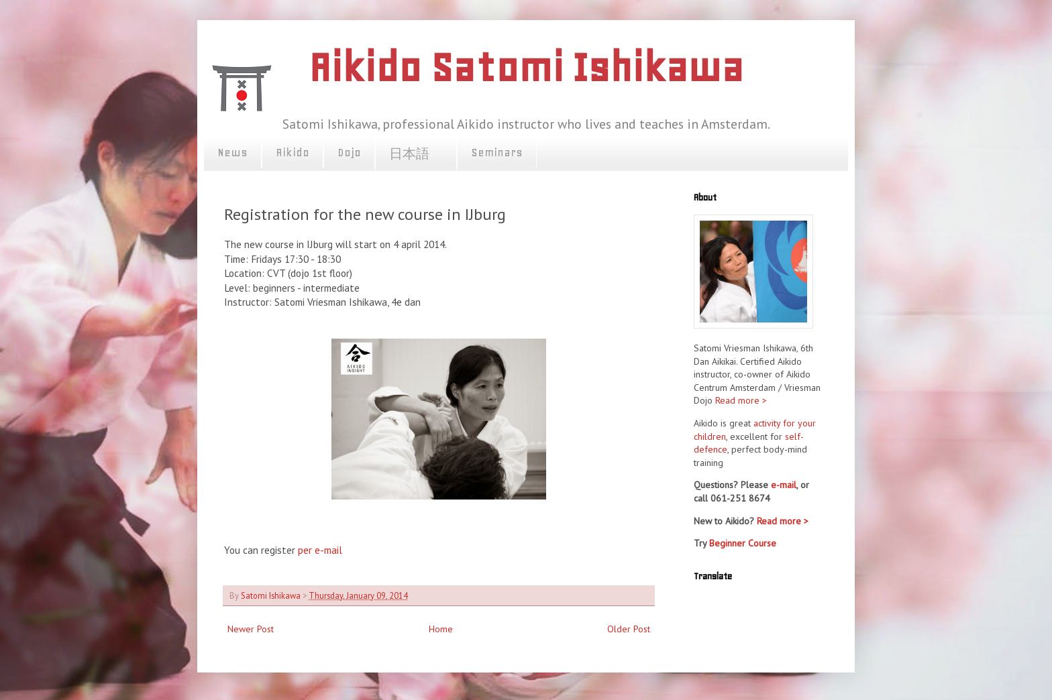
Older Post (628, 629)
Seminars (497, 152)
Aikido (292, 152)
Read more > (741, 400)
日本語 (416, 154)
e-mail (783, 485)
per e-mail (318, 550)
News (232, 152)
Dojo (349, 152)
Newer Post (250, 629)
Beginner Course (742, 543)
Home (441, 629)
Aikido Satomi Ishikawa (526, 67)
